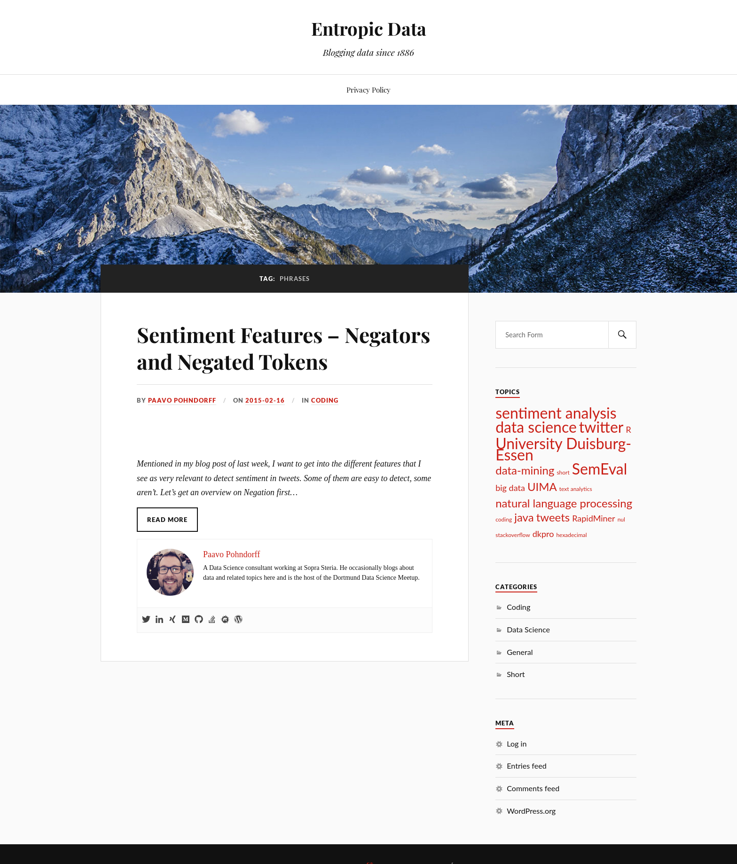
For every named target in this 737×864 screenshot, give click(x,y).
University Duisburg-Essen (563, 449)
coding (503, 519)
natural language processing (563, 503)
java (523, 517)
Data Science (528, 629)
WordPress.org (531, 810)
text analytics (575, 488)
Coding (324, 400)
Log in (516, 743)
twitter (601, 427)
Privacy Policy (368, 89)
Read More (167, 519)
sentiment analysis (555, 413)
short (563, 472)
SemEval (599, 469)
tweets (553, 517)
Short (516, 673)
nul (621, 519)
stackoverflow (512, 534)
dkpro (543, 534)
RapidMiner (593, 518)
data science (536, 427)
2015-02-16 (265, 400)
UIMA (542, 486)
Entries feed (527, 765)
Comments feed (533, 788)
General (520, 651)
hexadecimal (571, 534)
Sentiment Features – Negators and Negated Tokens (283, 347)
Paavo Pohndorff (182, 400)
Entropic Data (368, 28)
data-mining (524, 470)
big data (510, 488)
